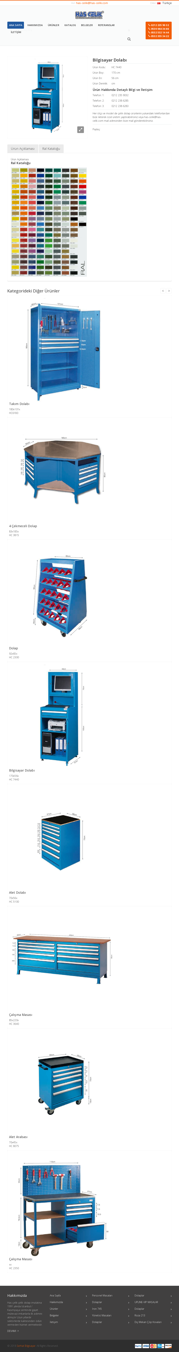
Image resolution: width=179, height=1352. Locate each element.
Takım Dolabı (19, 404)
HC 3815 (14, 535)
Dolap (13, 648)
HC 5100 (14, 901)
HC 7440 (116, 67)
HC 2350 (14, 1268)
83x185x (14, 531)
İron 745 (110, 1309)
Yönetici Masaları (110, 1316)
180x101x (14, 409)
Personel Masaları (110, 1296)
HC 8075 (14, 1146)
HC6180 (13, 413)
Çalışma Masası (20, 1015)
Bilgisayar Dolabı (22, 770)
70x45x (13, 1142)
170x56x (14, 775)
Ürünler (68, 1309)
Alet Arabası (18, 1137)
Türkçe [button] (164, 3)
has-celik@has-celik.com (92, 3)
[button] (159, 30)
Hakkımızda (68, 1302)
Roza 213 (153, 1316)
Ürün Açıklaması (23, 148)
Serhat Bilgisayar (26, 1345)
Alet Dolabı (17, 892)
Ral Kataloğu (51, 148)
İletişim (68, 1322)
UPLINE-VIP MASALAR (153, 1302)
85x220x (14, 1020)
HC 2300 (14, 657)
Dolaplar (110, 1302)
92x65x (13, 653)
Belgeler (68, 1316)
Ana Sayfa (68, 1296)
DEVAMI (13, 1331)
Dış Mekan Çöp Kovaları (153, 1322)
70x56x (13, 898)
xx (10, 1264)
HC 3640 (14, 1023)
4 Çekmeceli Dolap (23, 526)
